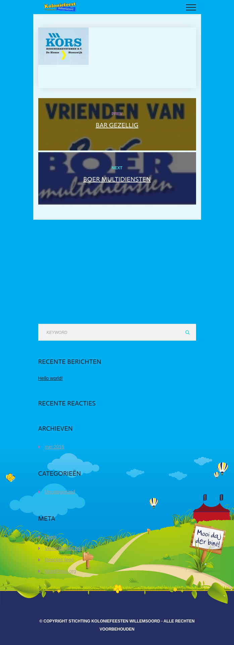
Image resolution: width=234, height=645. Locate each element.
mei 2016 (54, 446)
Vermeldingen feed (64, 548)
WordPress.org (60, 571)
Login (50, 537)
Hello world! (50, 378)
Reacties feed (59, 559)
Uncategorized (60, 491)
